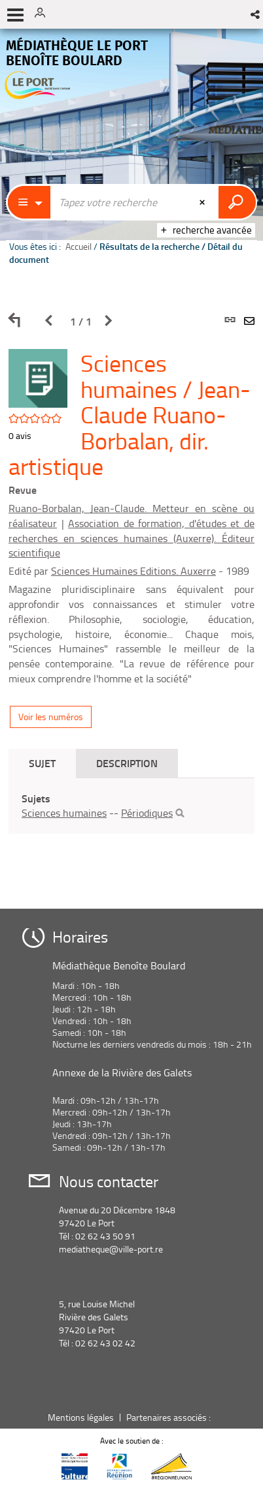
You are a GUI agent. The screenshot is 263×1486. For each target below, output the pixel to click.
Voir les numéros (50, 716)
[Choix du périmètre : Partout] (29, 202)
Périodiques (147, 813)
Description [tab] (127, 762)
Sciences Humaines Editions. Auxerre (133, 571)
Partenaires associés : (169, 1417)
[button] (256, 14)
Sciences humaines (64, 813)
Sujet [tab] (42, 762)
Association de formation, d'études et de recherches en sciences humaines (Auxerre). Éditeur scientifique (131, 538)
